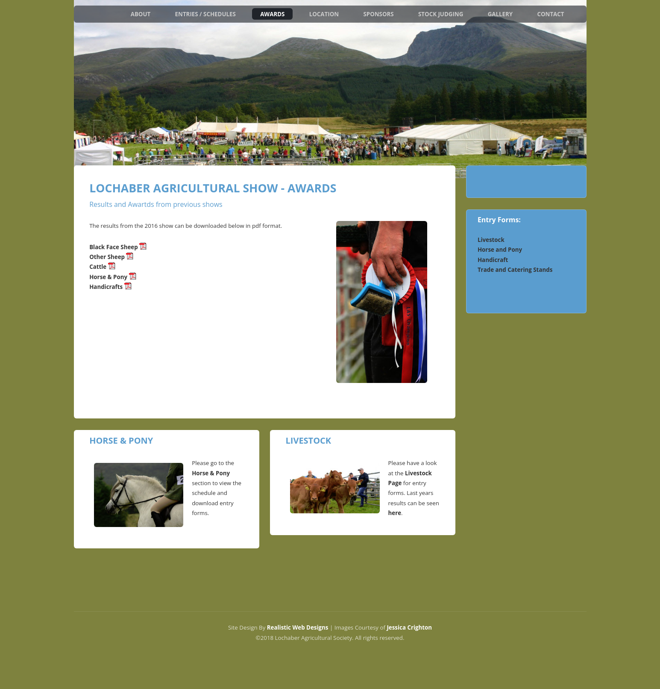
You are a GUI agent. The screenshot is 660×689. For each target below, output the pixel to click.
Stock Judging (440, 14)
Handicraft (493, 260)
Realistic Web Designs (298, 627)
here (395, 513)
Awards (272, 14)
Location (324, 14)
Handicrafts (110, 287)
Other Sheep (107, 257)
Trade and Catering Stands (515, 270)
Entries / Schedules (205, 14)
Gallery (500, 14)
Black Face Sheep (113, 247)
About (141, 14)
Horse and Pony (500, 249)
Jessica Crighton (409, 627)
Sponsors (378, 14)
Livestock (491, 240)
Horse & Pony (112, 277)
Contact (550, 14)
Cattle (98, 267)
